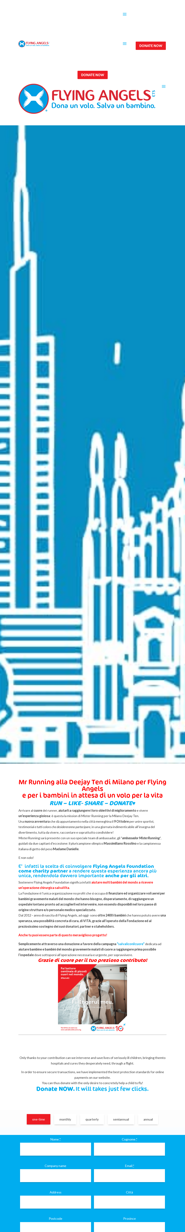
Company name (55, 1166)
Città (129, 1192)
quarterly (92, 1119)
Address (55, 1192)
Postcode (55, 1218)
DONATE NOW (150, 45)
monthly (65, 1119)
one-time (38, 1119)
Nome (55, 1139)
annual (148, 1119)
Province (129, 1218)
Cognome (129, 1139)
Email (129, 1166)
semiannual (121, 1119)
